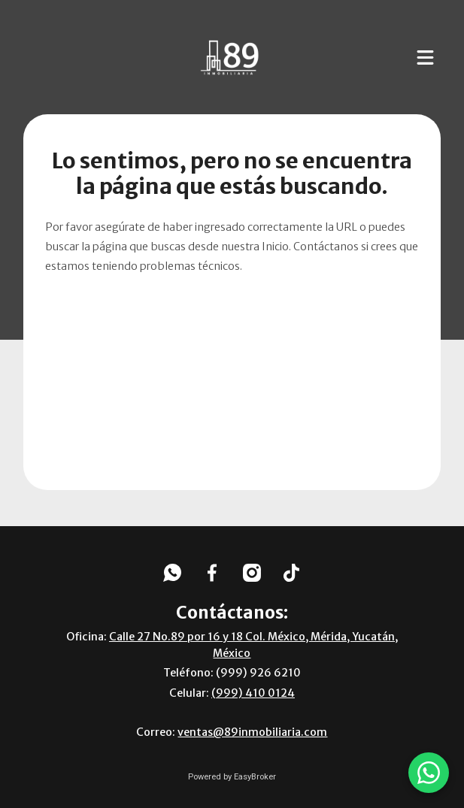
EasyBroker (255, 777)
